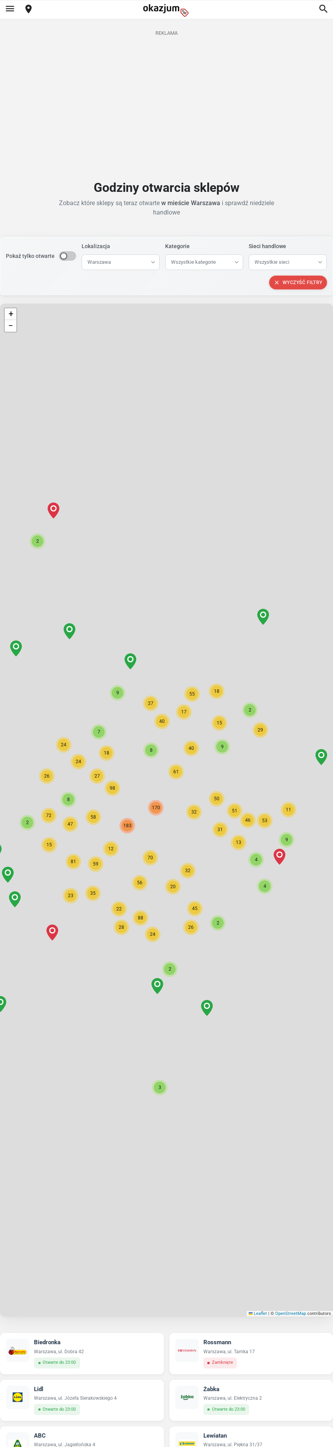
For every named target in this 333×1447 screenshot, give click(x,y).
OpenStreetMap (290, 1313)
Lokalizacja (96, 246)
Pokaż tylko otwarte (30, 256)
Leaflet (258, 1313)
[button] (194, 812)
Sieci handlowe (267, 246)
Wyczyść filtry (298, 282)
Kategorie (177, 246)
